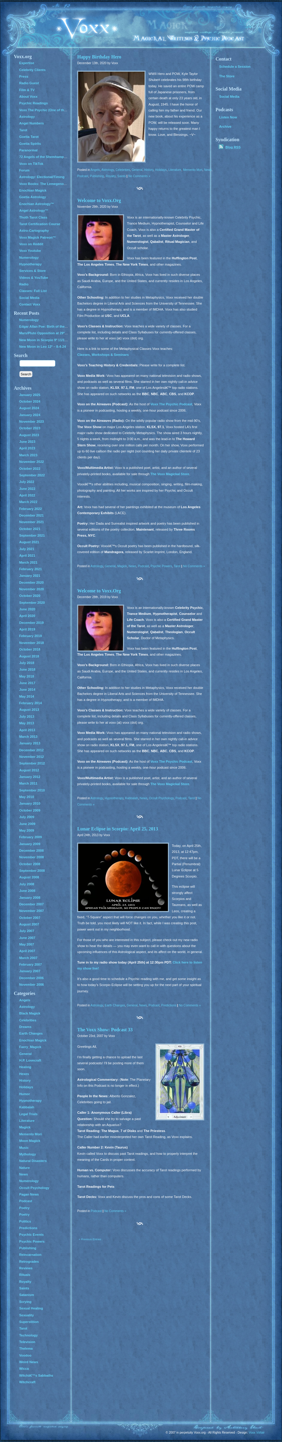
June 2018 (27, 669)
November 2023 (31, 421)
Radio (23, 284)
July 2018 (26, 663)
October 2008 (29, 864)
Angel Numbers (31, 123)
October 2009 (29, 810)
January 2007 (29, 971)
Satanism (26, 1295)
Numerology (29, 257)
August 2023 (29, 435)
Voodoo (25, 1355)
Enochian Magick (32, 190)
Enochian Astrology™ (36, 204)
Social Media (29, 297)
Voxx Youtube (30, 250)
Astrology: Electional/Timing (41, 177)
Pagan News (29, 1194)
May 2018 (26, 676)
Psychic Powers (161, 566)
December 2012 (31, 750)
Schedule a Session (235, 66)
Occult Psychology (161, 798)
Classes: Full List (33, 291)
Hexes (24, 1074)
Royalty (111, 176)
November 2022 (31, 461)
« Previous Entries (90, 1239)
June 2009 (27, 824)
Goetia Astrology (32, 197)
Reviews (26, 1268)
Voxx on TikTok (31, 163)
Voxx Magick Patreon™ (37, 237)
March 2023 (28, 455)
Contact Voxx (29, 304)
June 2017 (27, 683)
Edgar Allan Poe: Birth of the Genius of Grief (54, 326)
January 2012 (29, 777)
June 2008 (27, 890)
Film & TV (27, 90)
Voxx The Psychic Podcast (171, 404)
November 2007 (31, 911)
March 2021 (28, 562)
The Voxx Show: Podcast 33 (105, 1029)
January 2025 (29, 395)
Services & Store (32, 271)
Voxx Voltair (257, 1432)
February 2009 (30, 837)
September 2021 (32, 535)
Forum (24, 170)
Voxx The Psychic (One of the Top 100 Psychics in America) (66, 110)
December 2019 (31, 622)
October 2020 (29, 595)
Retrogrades (29, 1261)
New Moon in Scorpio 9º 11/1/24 (44, 340)
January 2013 (29, 743)
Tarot (177, 566)
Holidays (161, 169)
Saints (121, 176)
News (208, 169)
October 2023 (29, 428)
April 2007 (27, 951)
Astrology (107, 169)
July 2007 (26, 931)
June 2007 (27, 938)
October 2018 (29, 649)
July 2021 (26, 549)
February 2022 (30, 509)
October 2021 (29, 529)
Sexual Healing (31, 1308)
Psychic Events (31, 1234)
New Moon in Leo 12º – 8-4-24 (42, 346)
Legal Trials (28, 1114)
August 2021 (29, 542)
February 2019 (30, 636)
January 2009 (29, 844)
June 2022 (27, 488)
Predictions (168, 1005)
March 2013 (28, 736)
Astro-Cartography (34, 230)
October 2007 (29, 917)
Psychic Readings (33, 103)
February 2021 (30, 569)
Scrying (25, 1301)
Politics (25, 1221)
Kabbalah (131, 798)
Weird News (28, 1362)
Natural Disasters (33, 1161)
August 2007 (29, 924)
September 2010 (32, 790)
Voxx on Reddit (31, 244)
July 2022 (26, 482)
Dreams (25, 1027)
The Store (227, 76)
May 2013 (26, 723)
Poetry (24, 1208)
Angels (95, 169)
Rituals (24, 1275)
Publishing (97, 176)
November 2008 (31, 857)
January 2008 (29, 897)
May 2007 (26, 944)
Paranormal (28, 150)
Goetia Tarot (29, 137)
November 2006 (31, 984)
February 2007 (30, 964)
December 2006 (31, 978)
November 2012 (31, 756)
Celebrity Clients (32, 70)
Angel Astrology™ (33, 210)
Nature (24, 1167)
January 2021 (29, 575)
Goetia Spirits (30, 143)
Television (27, 1342)
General (137, 169)
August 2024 (29, 408)
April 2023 (27, 448)
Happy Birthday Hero (99, 56)
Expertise (26, 63)
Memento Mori (192, 169)
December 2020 (31, 582)
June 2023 (27, 441)
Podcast (82, 176)
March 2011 (28, 783)
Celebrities (123, 169)
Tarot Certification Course (39, 224)
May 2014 (26, 696)
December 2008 (31, 850)
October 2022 (29, 468)
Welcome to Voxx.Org (99, 200)
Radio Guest (29, 83)
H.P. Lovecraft (30, 1060)
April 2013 (27, 730)
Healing (25, 1067)
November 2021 (31, 522)
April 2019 (27, 629)
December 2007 (31, 904)
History (148, 169)
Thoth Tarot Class (33, 217)
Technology (28, 1335)
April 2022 (27, 495)
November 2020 (31, 589)
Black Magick (29, 1013)
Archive (225, 126)
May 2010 (26, 797)
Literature (175, 169)
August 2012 (29, 770)
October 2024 (29, 401)
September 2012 (32, 763)
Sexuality (26, 1315)
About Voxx (28, 96)
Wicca (24, 1368)
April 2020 (27, 616)
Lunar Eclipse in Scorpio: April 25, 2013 (117, 828)
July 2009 (26, 817)
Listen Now (228, 117)
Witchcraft (27, 1382)
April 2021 (27, 555)
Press (23, 76)
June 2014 (27, 689)
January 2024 (29, 415)
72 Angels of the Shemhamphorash (47, 157)
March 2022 (28, 502)
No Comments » (139, 176)
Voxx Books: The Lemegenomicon (46, 184)
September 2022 (32, 475)
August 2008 (29, 877)
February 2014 (30, 703)
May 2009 (26, 830)
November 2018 (31, 643)
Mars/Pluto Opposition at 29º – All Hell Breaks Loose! (61, 333)
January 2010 (29, 803)
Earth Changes (115, 1005)
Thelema (26, 1348)
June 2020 (27, 609)
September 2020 (32, 602)
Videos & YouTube (33, 277)
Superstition (29, 1322)
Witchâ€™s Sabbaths (36, 1375)
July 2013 (26, 716)
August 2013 (29, 709)
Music (24, 1147)
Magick (122, 566)
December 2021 (31, 515)
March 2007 (28, 958)
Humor (24, 1094)
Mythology (27, 1154)
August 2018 (29, 656)
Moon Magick (29, 1141)
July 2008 (26, 884)
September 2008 (32, 870)
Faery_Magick (30, 1047)
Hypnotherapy (114, 798)
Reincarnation (30, 1254)
